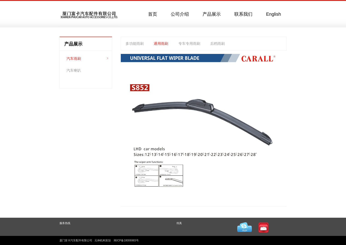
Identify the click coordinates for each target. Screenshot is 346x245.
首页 (152, 14)
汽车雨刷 (74, 59)
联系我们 (243, 14)
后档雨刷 (217, 43)
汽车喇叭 (74, 70)
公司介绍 (180, 14)
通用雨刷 (161, 43)
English (273, 14)
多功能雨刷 (135, 43)
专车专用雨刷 (189, 43)
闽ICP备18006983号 (126, 240)
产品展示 (212, 14)
